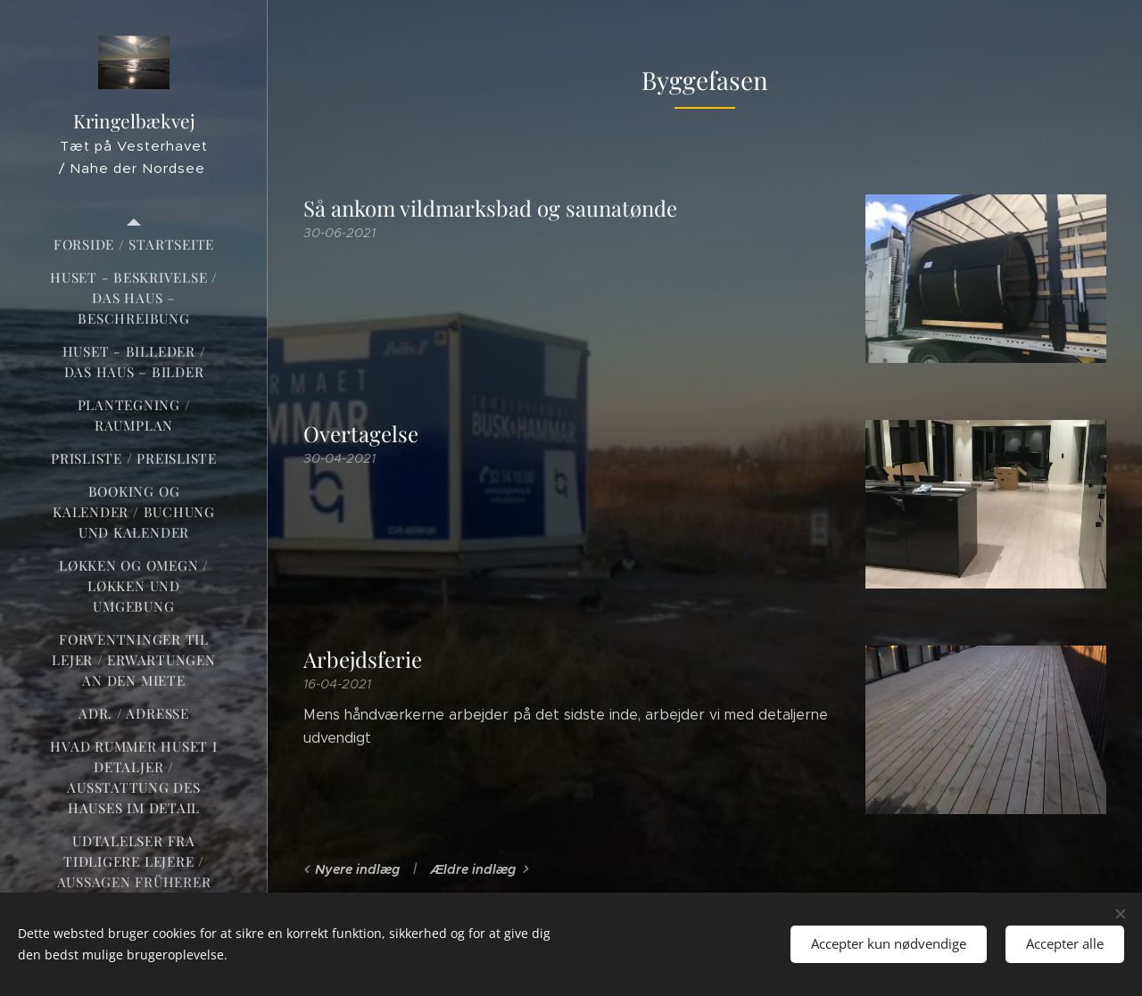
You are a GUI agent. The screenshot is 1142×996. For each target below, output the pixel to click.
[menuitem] (133, 245)
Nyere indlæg (357, 869)
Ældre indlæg (473, 869)
